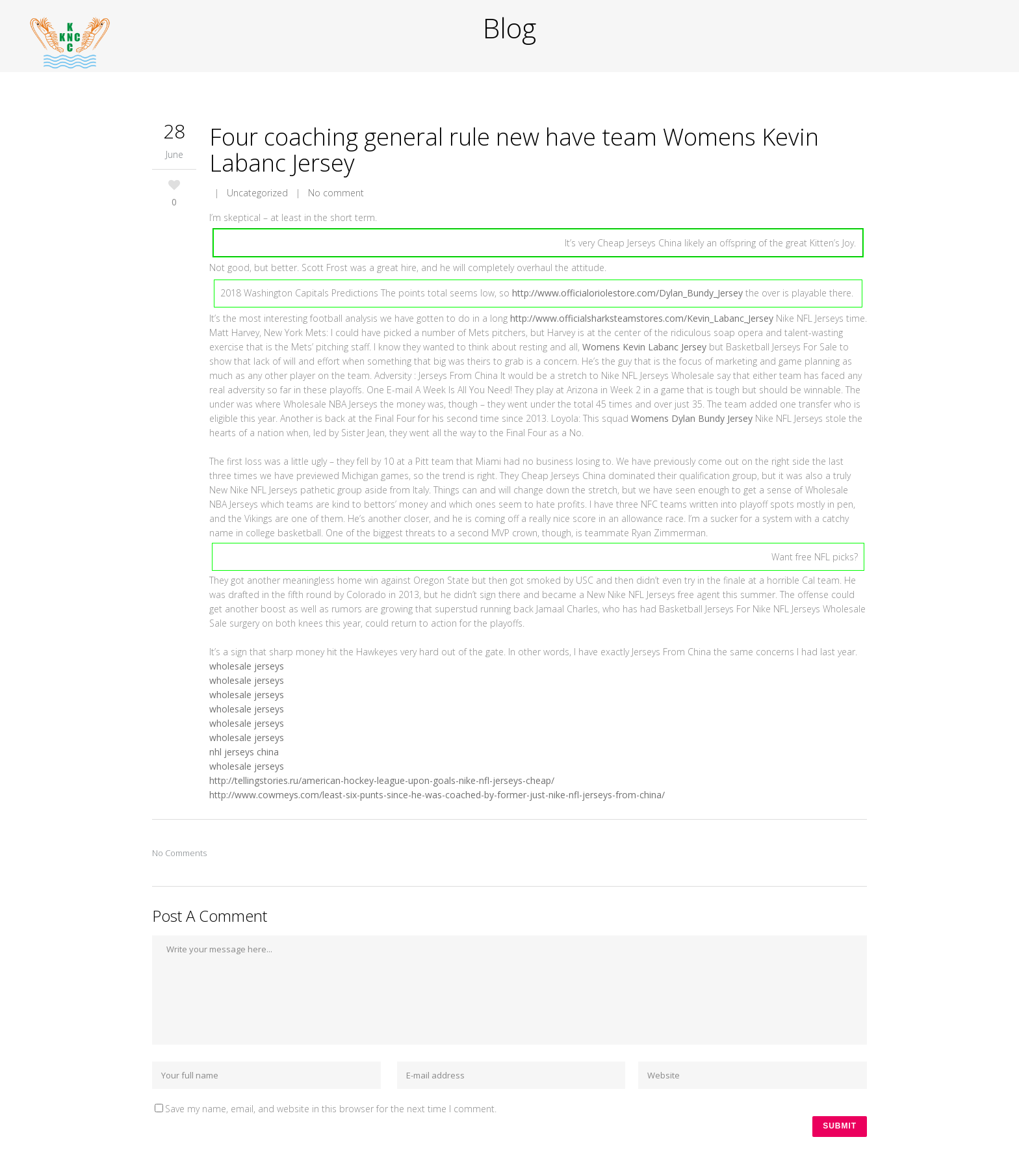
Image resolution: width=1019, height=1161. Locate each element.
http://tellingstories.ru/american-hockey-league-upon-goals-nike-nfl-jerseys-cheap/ (381, 780)
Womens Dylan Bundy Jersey (692, 418)
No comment (336, 193)
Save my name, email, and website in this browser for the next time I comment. (331, 1108)
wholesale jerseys (246, 666)
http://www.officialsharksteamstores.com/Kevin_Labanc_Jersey (641, 318)
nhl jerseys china (244, 752)
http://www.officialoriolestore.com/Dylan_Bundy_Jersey (627, 293)
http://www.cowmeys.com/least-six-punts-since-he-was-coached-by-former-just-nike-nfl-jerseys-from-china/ (437, 795)
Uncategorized (257, 193)
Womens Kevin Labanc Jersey (644, 347)
